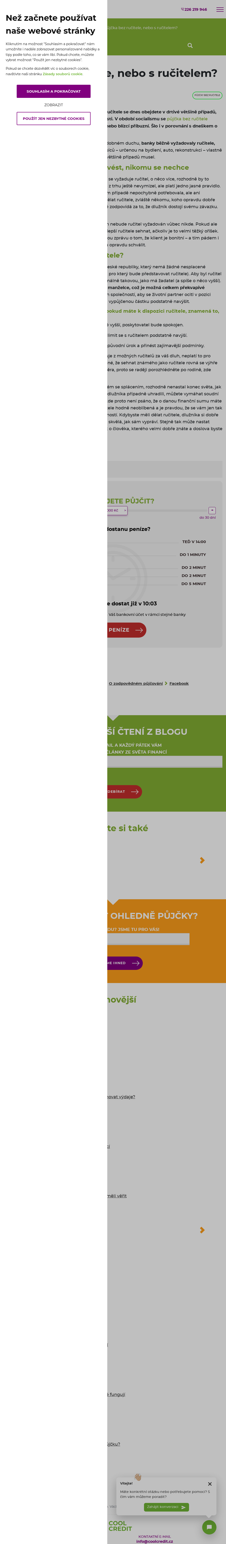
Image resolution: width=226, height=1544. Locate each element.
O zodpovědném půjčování (136, 684)
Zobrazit (53, 105)
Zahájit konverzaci (166, 1510)
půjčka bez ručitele (187, 119)
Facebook (179, 684)
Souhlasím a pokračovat (54, 91)
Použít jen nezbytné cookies (54, 118)
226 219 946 (194, 9)
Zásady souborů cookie (62, 74)
